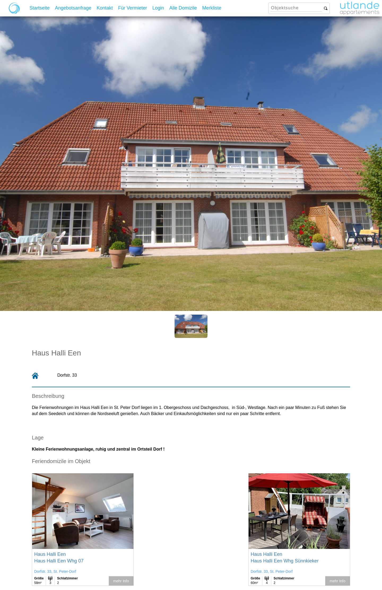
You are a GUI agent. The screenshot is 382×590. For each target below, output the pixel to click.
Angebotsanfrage (73, 8)
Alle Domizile (183, 8)
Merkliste (211, 8)
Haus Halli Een (50, 554)
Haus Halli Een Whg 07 (59, 560)
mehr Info (121, 581)
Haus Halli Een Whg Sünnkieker (285, 560)
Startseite (39, 8)
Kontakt (105, 8)
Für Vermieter (132, 8)
